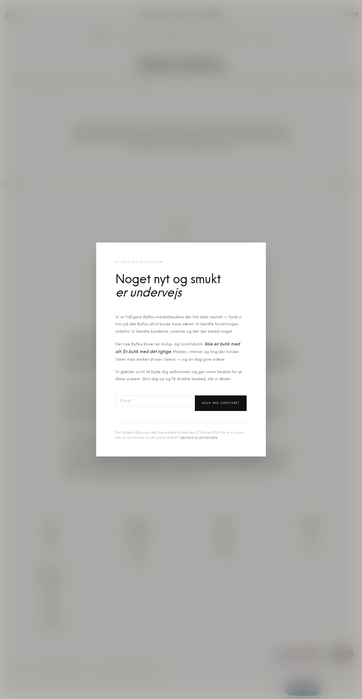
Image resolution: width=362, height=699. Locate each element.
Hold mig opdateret (221, 403)
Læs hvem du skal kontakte (199, 438)
